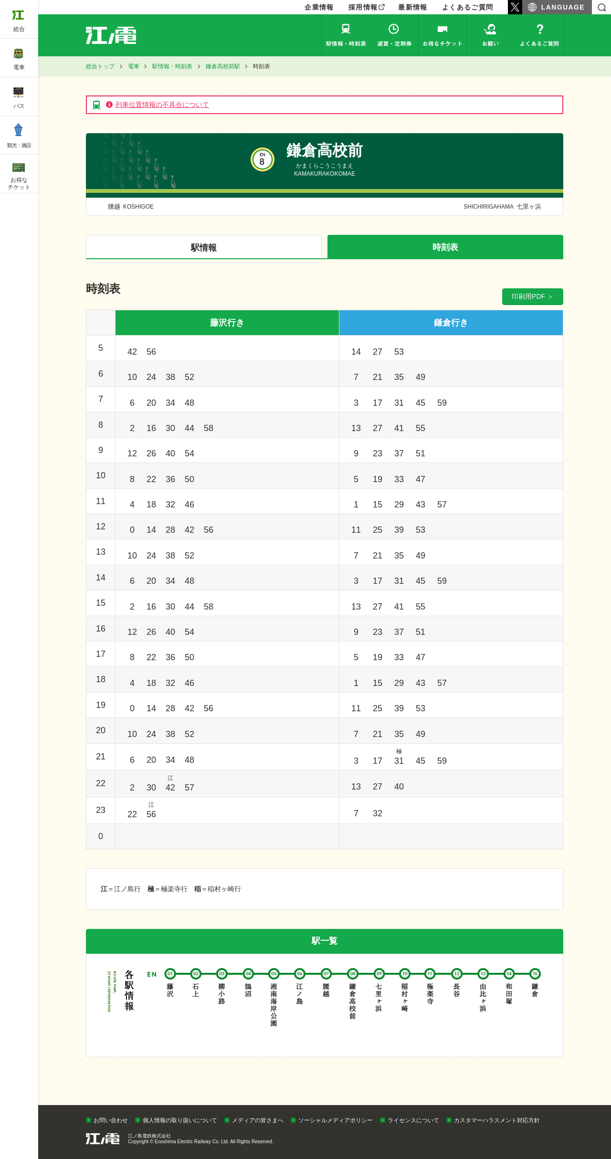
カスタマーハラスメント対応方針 (497, 1120)
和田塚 (509, 1005)
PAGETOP (585, 1103)
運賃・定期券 (394, 35)
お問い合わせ (111, 1120)
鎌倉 (535, 1005)
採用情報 (363, 7)
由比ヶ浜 (483, 1005)
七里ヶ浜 (501, 206)
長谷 (457, 1005)
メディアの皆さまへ (258, 1120)
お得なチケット (442, 35)
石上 (197, 1005)
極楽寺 (431, 1005)
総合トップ (100, 66)
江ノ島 (301, 1005)
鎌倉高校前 (353, 1005)
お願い (491, 35)
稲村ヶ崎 (405, 1005)
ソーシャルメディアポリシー (335, 1120)
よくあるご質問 (468, 7)
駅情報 (204, 248)
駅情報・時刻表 (346, 35)
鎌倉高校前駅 (223, 66)
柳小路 (223, 1005)
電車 (133, 66)
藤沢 (171, 1005)
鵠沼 (249, 1005)
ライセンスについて (413, 1120)
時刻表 (445, 247)
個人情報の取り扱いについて (180, 1120)
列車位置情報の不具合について (162, 104)
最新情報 (413, 7)
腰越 (131, 206)
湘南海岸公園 (275, 1005)
